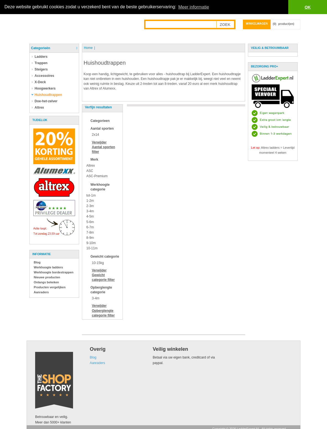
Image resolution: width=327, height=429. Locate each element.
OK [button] (308, 7)
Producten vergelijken (50, 287)
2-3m (90, 206)
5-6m (90, 222)
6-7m (90, 227)
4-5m (90, 216)
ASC (89, 171)
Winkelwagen (257, 23)
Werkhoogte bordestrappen (53, 272)
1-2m (90, 201)
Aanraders (41, 292)
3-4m (90, 211)
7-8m (90, 232)
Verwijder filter (103, 146)
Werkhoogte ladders (48, 267)
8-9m (90, 238)
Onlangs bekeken (46, 282)
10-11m (92, 248)
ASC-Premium (97, 176)
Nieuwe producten (47, 277)
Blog (37, 262)
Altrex (90, 166)
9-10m (91, 243)
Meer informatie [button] (193, 7)
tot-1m (91, 195)
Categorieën (40, 48)
